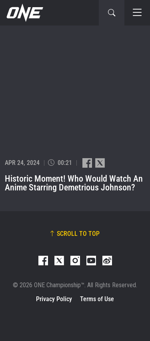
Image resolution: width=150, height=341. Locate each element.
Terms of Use (97, 299)
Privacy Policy (54, 299)
